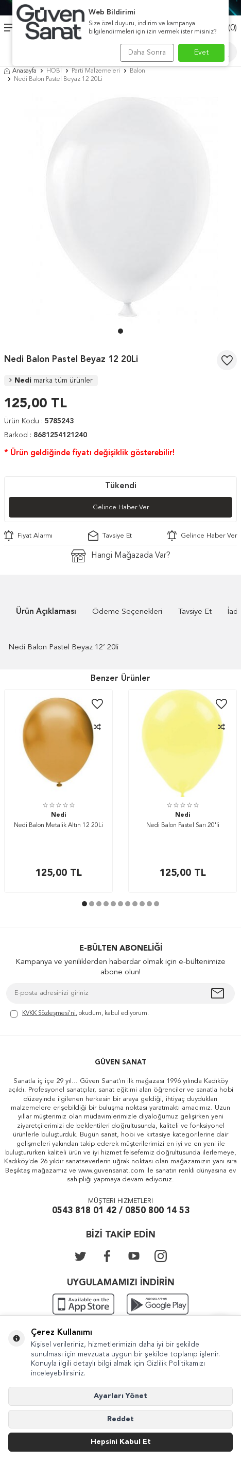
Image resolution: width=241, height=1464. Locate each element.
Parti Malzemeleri (96, 71)
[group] (120, 208)
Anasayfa (20, 71)
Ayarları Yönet (120, 1396)
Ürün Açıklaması (46, 612)
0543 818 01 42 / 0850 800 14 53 (121, 1211)
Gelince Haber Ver (121, 507)
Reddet (120, 1419)
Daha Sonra (147, 52)
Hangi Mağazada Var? (120, 555)
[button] (120, 331)
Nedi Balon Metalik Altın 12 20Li (58, 825)
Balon (137, 71)
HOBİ (54, 71)
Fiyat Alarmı (28, 535)
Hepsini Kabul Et (121, 1441)
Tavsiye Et (110, 535)
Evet (201, 52)
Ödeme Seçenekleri (127, 612)
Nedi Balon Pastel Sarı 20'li (182, 825)
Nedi (51, 380)
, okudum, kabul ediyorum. (79, 1014)
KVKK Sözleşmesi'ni (49, 1013)
